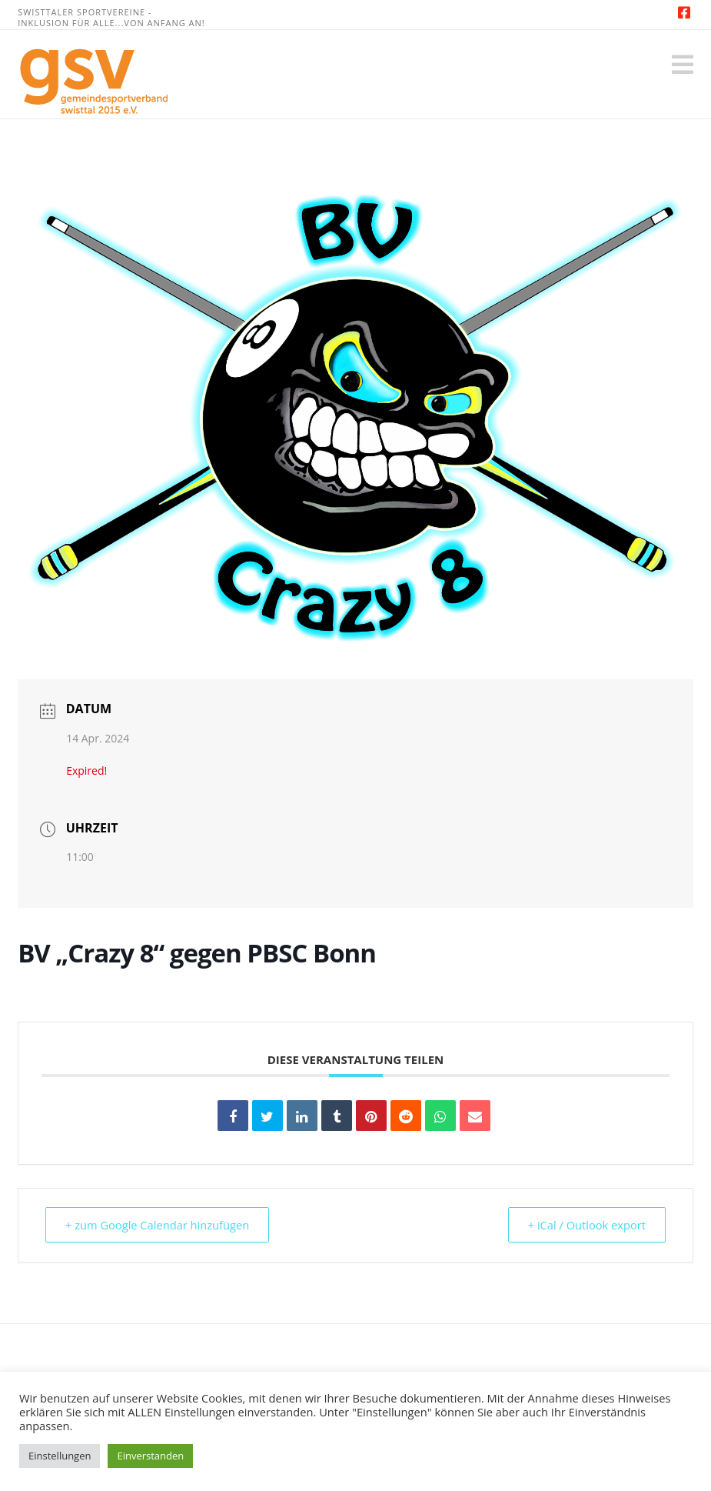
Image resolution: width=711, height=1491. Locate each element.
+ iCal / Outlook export (583, 1224)
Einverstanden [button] (150, 1456)
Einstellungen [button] (59, 1456)
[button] (682, 64)
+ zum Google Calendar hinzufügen (162, 1224)
